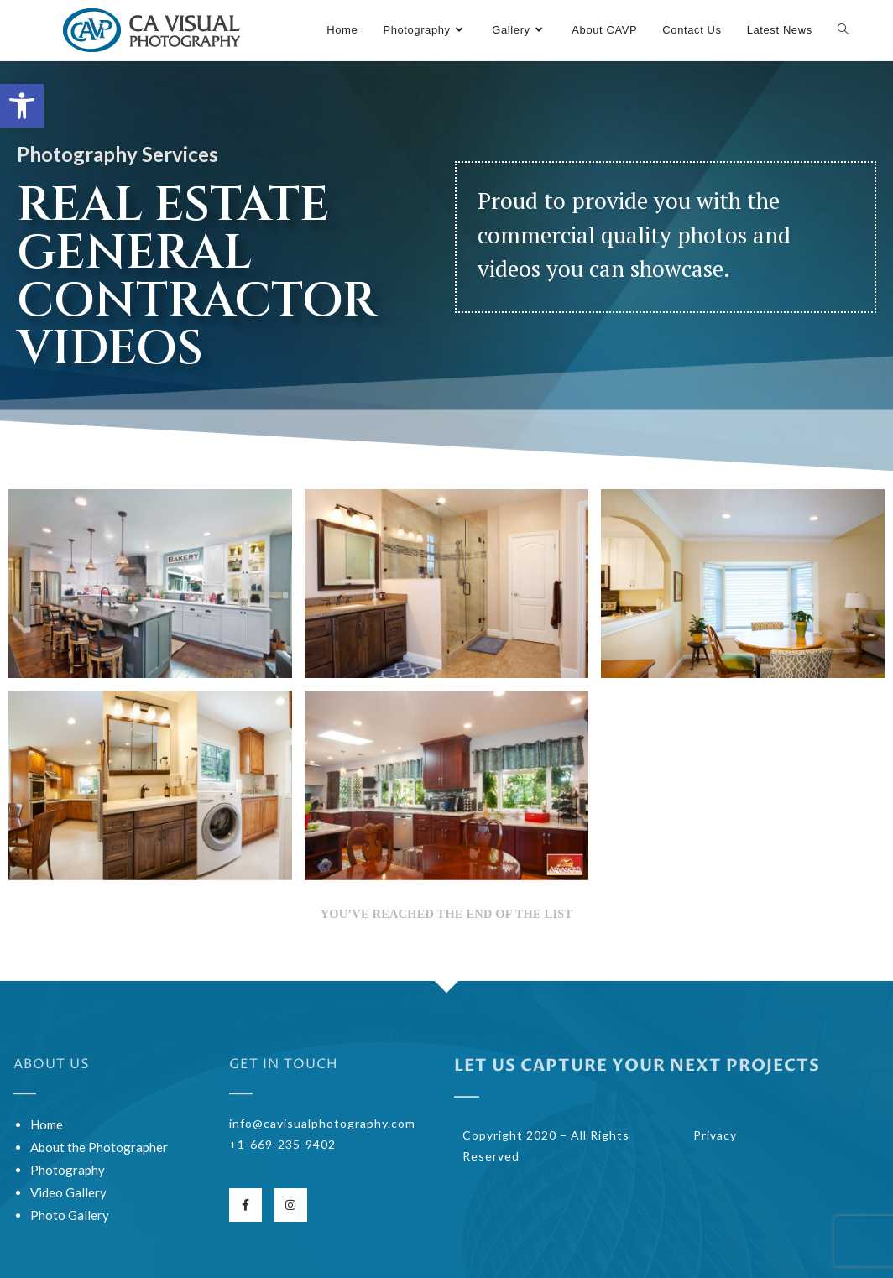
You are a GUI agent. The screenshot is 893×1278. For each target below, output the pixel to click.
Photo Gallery (69, 1215)
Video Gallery (68, 1192)
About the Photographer (99, 1147)
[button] (22, 106)
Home (46, 1124)
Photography (67, 1169)
